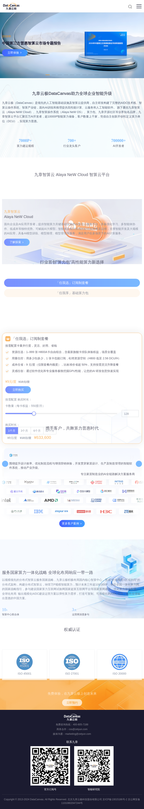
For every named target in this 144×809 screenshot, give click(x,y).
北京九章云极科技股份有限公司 (85, 799)
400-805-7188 (80, 724)
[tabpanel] (72, 45)
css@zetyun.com (78, 729)
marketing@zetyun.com (78, 734)
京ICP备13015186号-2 (115, 799)
